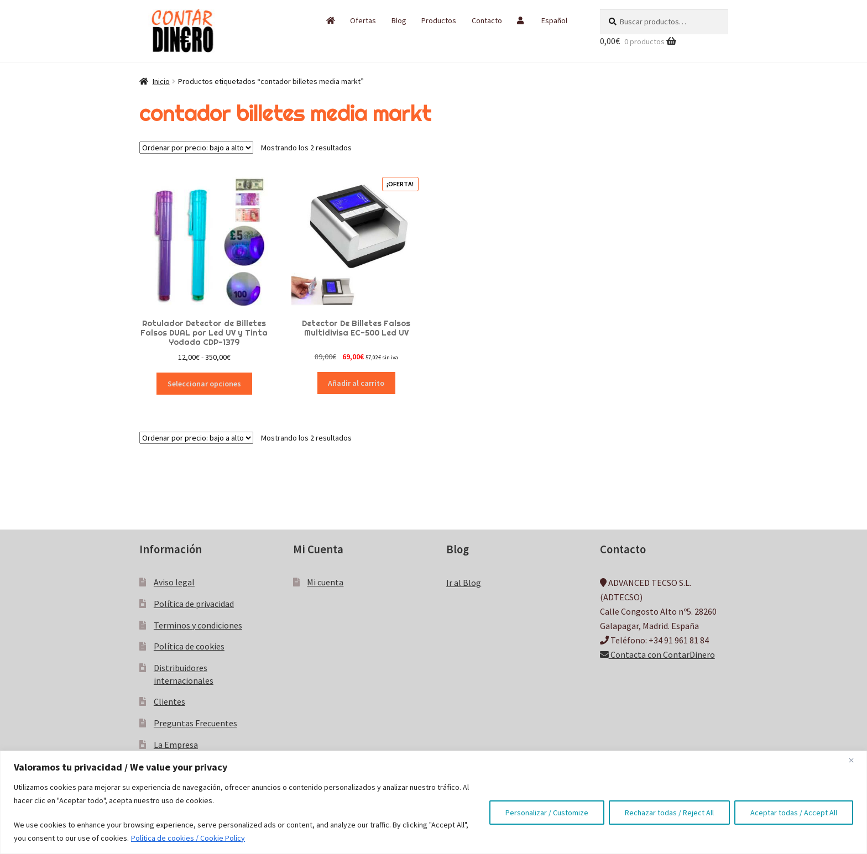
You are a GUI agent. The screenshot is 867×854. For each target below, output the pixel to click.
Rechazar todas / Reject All (669, 813)
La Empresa (176, 744)
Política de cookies (189, 646)
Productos (438, 20)
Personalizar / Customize (546, 813)
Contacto (487, 20)
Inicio (161, 81)
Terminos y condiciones (198, 625)
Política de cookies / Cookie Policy (188, 838)
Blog (398, 20)
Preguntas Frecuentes (195, 723)
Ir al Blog (463, 582)
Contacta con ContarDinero (657, 654)
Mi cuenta (325, 582)
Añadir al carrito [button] (356, 383)
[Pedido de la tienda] (196, 148)
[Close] (855, 760)
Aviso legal (174, 582)
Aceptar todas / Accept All (793, 813)
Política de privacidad (194, 603)
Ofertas (363, 20)
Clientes (169, 701)
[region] (433, 802)
